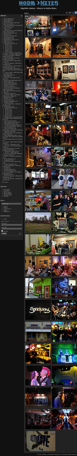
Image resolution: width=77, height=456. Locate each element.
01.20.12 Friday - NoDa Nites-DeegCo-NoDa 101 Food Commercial (12, 69)
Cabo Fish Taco (8, 26)
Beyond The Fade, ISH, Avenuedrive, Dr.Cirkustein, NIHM (11, 129)
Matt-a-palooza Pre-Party (11, 122)
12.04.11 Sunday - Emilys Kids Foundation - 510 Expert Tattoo (11, 53)
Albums (3, 15)
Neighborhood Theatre (10, 39)
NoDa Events (7, 42)
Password (4, 227)
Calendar (6, 196)
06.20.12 (7, 45)
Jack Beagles (7, 38)
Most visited (7, 189)
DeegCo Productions (9, 33)
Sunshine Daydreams (9, 101)
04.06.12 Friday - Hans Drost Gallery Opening (11, 23)
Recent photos (7, 192)
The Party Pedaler (8, 170)
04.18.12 (7, 46)
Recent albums (8, 193)
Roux (5, 92)
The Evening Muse (9, 164)
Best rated (6, 191)
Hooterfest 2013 (8, 131)
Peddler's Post (7, 85)
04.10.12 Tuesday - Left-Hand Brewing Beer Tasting (11, 95)
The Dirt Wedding (8, 158)
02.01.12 (7, 51)
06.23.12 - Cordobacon (10, 144)
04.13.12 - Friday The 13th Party (12, 156)
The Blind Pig (7, 106)
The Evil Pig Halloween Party (12, 126)
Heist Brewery (7, 37)
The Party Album (8, 169)
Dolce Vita (6, 34)
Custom (6, 29)
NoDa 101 (6, 41)
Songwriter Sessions (9, 43)
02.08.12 (7, 50)
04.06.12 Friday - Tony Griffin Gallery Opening (11, 88)
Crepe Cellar (7, 28)
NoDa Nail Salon (8, 75)
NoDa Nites (7, 76)
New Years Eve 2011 (9, 123)
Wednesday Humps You (10, 151)
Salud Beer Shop (8, 93)
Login (5, 219)
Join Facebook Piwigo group (53, 454)
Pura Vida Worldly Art (9, 86)
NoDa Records (7, 81)
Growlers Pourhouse (9, 35)
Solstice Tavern (8, 100)
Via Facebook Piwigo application (69, 454)
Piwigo (44, 454)
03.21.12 (7, 48)
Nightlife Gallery (28, 8)
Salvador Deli (7, 97)
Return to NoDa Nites (46, 8)
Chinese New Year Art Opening (12, 25)
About (5, 210)
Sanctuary (6, 98)
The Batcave (7, 102)
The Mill (6, 168)
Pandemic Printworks (9, 84)
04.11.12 (7, 47)
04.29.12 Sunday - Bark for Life (12, 161)
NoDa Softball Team (9, 83)
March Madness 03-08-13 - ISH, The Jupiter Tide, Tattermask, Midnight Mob (13, 137)
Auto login (5, 231)
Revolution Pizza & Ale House (11, 90)
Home (26, 13)
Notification (7, 211)
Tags (5, 206)
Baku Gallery (7, 21)
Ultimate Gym (7, 174)
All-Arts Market (7, 18)
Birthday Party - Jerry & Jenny (12, 117)
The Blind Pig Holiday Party (11, 124)
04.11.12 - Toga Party (10, 152)
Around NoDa (7, 20)
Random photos (8, 194)
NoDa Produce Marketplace (11, 80)
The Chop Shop (8, 127)
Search (5, 207)
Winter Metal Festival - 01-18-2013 (13, 139)
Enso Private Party (9, 121)
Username (4, 223)
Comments (6, 208)
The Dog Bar (7, 160)
